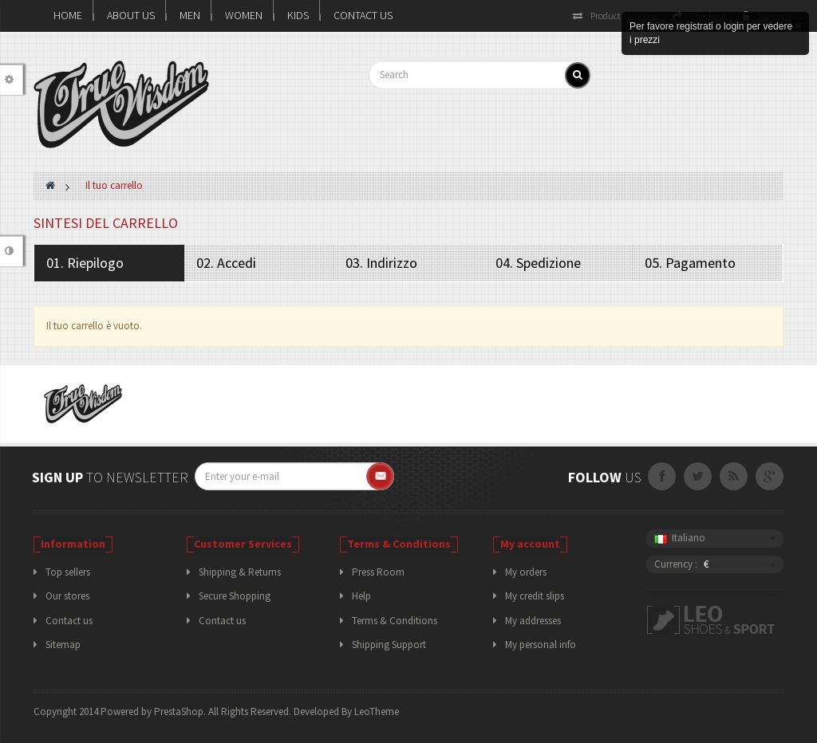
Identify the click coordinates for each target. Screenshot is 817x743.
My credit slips (534, 596)
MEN (190, 15)
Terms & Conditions (394, 620)
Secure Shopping (234, 596)
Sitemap (63, 644)
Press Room (378, 572)
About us (131, 15)
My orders (526, 572)
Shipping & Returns (240, 572)
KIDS (298, 15)
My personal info (540, 644)
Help (361, 596)
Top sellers (67, 572)
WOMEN (243, 15)
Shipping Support (389, 644)
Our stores (67, 596)
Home (67, 15)
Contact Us (363, 15)
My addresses (533, 620)
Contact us (69, 620)
